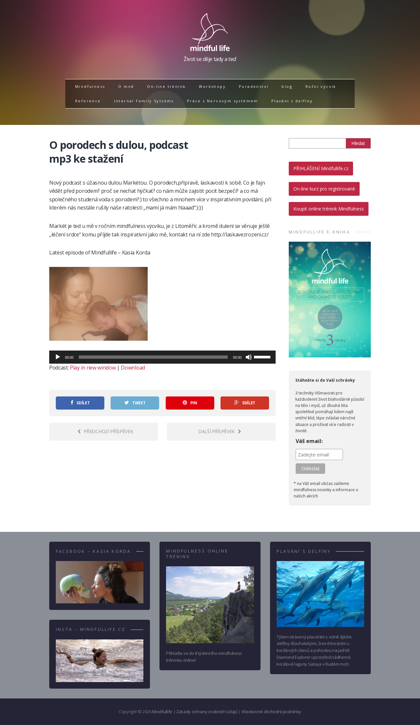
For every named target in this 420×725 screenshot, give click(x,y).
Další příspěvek (219, 431)
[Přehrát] (57, 357)
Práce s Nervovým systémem (222, 100)
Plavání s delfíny (292, 100)
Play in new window (93, 367)
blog (287, 86)
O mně (126, 86)
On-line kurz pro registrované (324, 189)
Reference (88, 100)
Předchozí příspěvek (105, 431)
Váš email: (309, 441)
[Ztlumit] (248, 357)
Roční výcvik (320, 86)
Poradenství (253, 86)
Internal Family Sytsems (144, 100)
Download (133, 367)
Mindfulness (90, 86)
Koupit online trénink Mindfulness (328, 209)
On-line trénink (166, 86)
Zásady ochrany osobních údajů (207, 712)
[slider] (153, 357)
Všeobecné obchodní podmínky (271, 712)
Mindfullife (162, 712)
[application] (162, 357)
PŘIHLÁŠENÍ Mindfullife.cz (320, 168)
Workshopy (212, 86)
